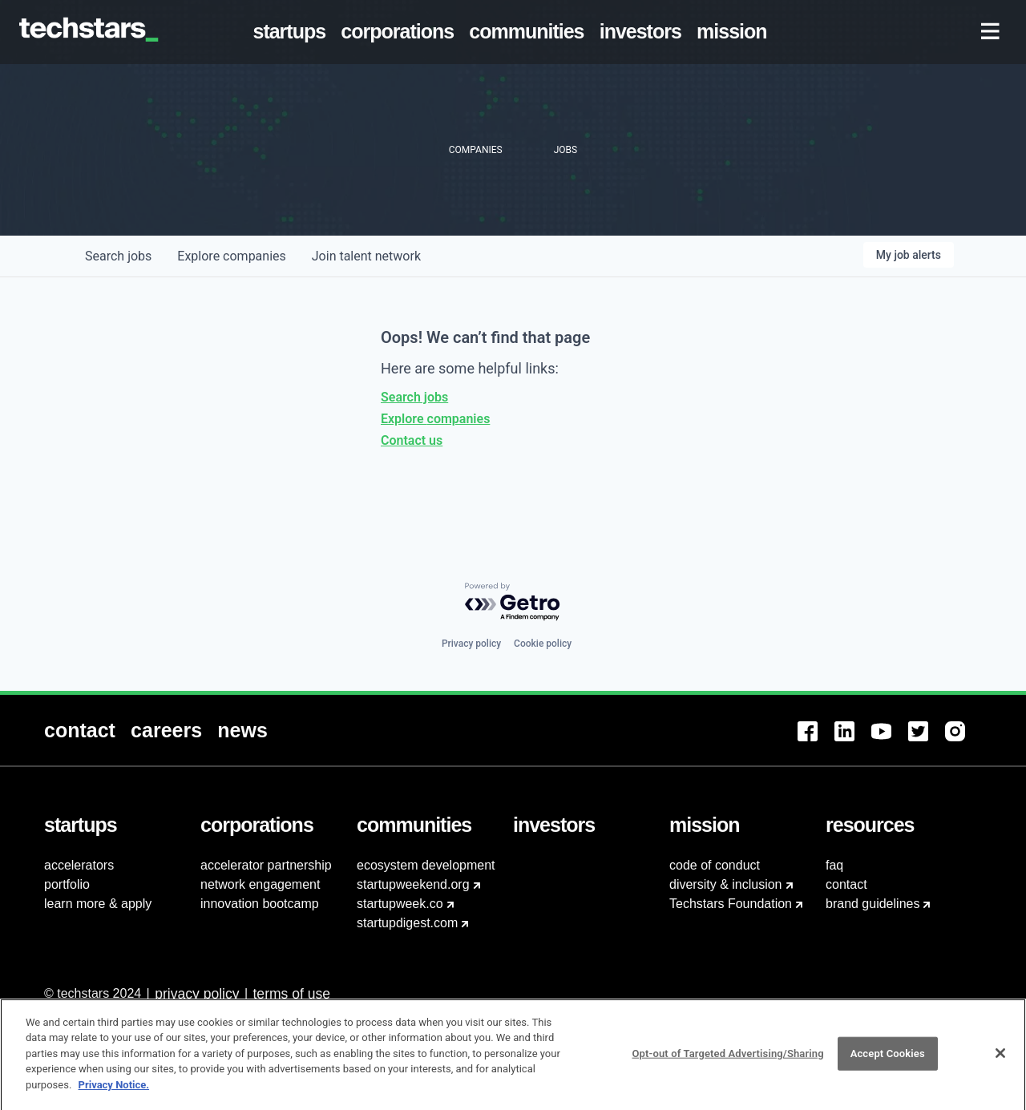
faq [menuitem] (834, 865)
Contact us (411, 440)
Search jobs (414, 397)
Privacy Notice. (114, 1094)
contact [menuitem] (846, 884)
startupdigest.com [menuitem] (407, 923)
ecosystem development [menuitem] (426, 865)
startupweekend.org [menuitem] (413, 884)
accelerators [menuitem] (79, 865)
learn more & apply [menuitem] (97, 903)
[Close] (1000, 1062)
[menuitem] (292, 32)
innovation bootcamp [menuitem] (259, 903)
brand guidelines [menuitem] (872, 903)
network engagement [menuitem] (260, 884)
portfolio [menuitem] (67, 884)
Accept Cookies (887, 1062)
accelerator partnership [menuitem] (266, 865)
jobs (118, 256)
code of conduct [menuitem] (714, 865)
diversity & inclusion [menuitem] (725, 884)
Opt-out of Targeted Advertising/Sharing (727, 1062)
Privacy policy (471, 643)
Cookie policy (543, 643)
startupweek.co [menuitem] (400, 903)
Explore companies (435, 418)
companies (231, 256)
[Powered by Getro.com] (513, 602)
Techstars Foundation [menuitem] (730, 903)
